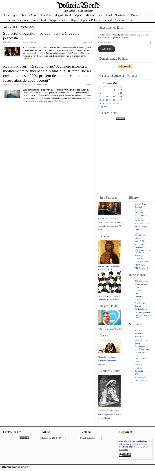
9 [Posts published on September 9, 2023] (118, 93)
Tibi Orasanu (140, 265)
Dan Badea (139, 207)
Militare (89, 15)
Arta (35, 20)
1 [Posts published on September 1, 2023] (114, 90)
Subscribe (106, 49)
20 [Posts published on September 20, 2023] (107, 100)
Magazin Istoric (59, 20)
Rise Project (139, 255)
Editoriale (45, 15)
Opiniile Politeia (90, 20)
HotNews (138, 365)
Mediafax (138, 368)
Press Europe (140, 303)
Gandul (137, 361)
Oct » (106, 106)
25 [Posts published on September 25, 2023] (100, 103)
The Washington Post (143, 312)
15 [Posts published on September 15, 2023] (114, 96)
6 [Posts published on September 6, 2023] (107, 93)
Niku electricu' (140, 244)
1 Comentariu (87, 42)
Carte (44, 20)
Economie (24, 20)
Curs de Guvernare (142, 349)
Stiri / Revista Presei (40, 84)
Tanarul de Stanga (142, 262)
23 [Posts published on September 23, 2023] (118, 100)
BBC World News (142, 281)
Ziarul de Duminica (114, 20)
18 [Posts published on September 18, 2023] (100, 100)
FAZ (136, 293)
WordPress (27, 467)
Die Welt (138, 290)
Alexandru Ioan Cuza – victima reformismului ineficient (107, 361)
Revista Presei (29, 15)
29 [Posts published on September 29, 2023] (114, 103)
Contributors (140, 346)
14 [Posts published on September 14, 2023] (110, 96)
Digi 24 (138, 355)
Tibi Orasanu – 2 (141, 268)
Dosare (135, 15)
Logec (137, 230)
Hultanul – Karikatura (139, 219)
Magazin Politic (63, 15)
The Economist (141, 309)
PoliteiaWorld (77, 6)
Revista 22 (139, 371)
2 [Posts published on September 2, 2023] (118, 90)
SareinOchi (139, 258)
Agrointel (138, 333)
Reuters (138, 306)
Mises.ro (138, 238)
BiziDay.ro (139, 337)
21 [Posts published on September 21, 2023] (110, 100)
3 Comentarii (87, 84)
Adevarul (138, 330)
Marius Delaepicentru (140, 234)
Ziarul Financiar (141, 380)
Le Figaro (138, 296)
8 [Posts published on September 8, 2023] (114, 93)
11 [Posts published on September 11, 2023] (100, 96)
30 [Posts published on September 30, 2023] (118, 103)
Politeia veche (140, 247)
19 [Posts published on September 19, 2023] (103, 100)
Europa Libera (140, 358)
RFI (136, 374)
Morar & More (140, 241)
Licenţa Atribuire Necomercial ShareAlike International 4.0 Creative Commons (134, 447)
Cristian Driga (140, 204)
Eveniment (9, 20)
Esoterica (133, 20)
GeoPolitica (121, 15)
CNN (137, 287)
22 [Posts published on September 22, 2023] (114, 100)
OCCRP (138, 299)
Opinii (78, 15)
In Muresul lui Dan (142, 223)
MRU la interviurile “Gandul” (110, 329)
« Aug (100, 106)
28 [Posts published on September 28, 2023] (110, 103)
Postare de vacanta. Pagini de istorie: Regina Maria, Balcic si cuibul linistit (109, 414)
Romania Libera (141, 377)
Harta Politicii (140, 215)
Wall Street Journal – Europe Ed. (143, 316)
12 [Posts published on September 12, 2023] (103, 96)
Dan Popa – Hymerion (139, 211)
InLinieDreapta (141, 226)
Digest (74, 20)
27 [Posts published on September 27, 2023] (107, 103)
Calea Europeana (141, 340)
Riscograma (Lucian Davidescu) (143, 251)
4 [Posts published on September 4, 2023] (100, 93)
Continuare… (28, 59)
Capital (137, 343)
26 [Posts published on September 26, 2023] (103, 103)
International (104, 15)
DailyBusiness (140, 352)
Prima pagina (10, 15)
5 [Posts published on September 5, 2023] (103, 93)
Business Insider (141, 284)
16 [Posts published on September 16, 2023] (118, 96)
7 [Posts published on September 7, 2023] (111, 93)
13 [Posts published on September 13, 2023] (107, 96)
